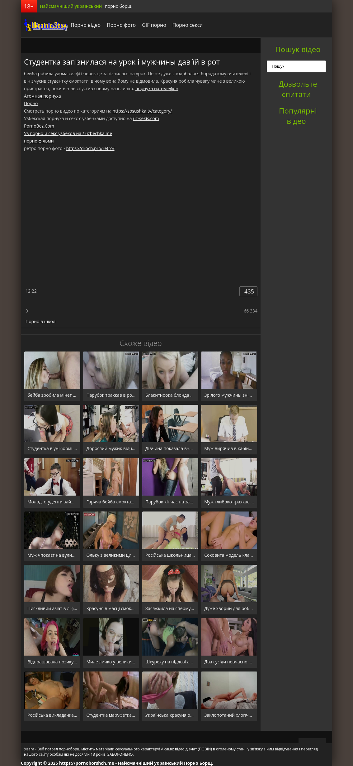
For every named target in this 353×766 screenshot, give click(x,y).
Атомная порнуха (42, 96)
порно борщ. (118, 6)
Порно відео (86, 25)
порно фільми (39, 141)
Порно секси (187, 25)
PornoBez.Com (39, 126)
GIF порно (154, 25)
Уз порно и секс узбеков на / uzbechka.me (68, 133)
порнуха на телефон (156, 88)
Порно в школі (41, 321)
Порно (31, 103)
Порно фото (121, 25)
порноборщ (44, 24)
